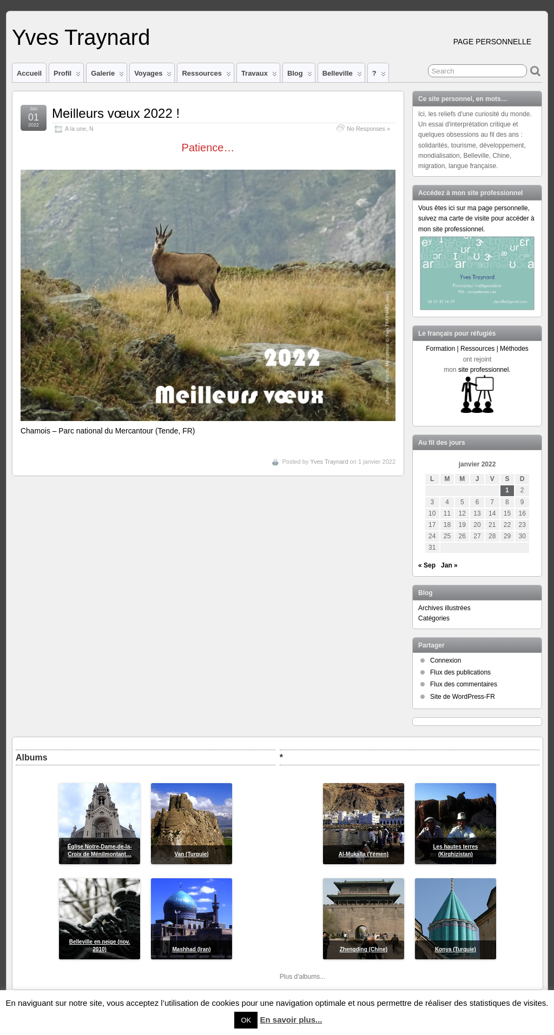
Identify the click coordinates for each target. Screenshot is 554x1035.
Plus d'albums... (302, 976)
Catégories (434, 618)
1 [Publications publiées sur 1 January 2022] (507, 490)
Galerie (107, 75)
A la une (75, 128)
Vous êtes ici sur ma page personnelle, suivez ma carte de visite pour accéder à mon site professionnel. (476, 218)
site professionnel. (484, 369)
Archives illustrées (444, 608)
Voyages (153, 75)
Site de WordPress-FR (462, 696)
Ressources (206, 75)
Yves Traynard (81, 37)
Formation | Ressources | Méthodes (477, 348)
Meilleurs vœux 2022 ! (116, 113)
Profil (67, 75)
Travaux (259, 75)
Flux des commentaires (463, 684)
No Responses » (368, 128)
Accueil (29, 73)
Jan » (449, 565)
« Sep (427, 565)
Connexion (445, 660)
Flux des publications (460, 672)
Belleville (342, 75)
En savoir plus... (291, 1019)
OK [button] (246, 1020)
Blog (299, 75)
